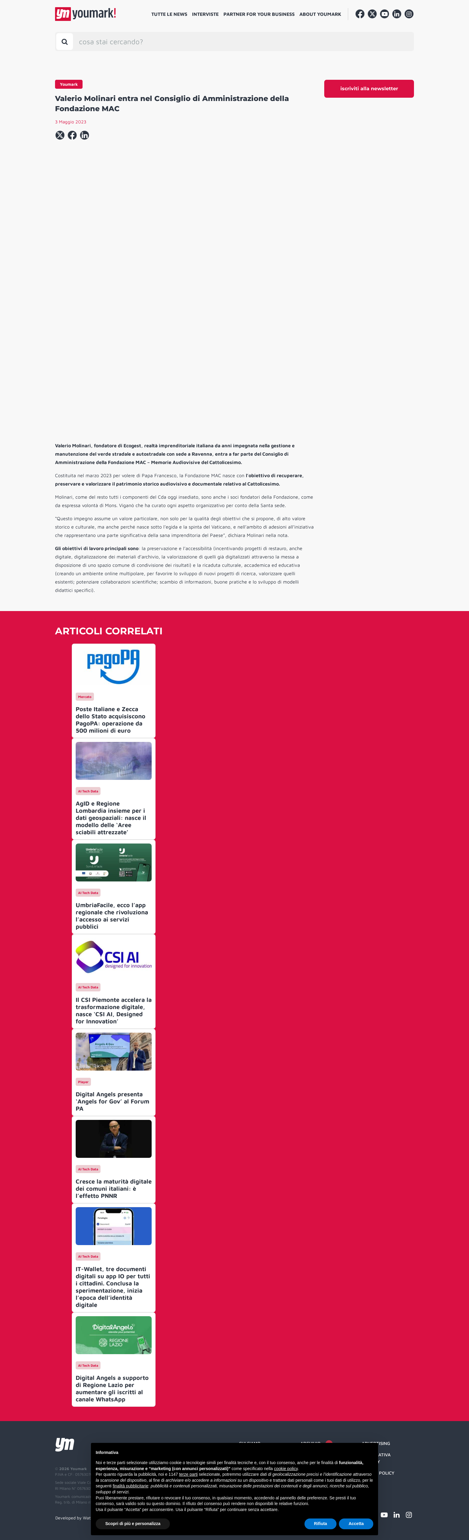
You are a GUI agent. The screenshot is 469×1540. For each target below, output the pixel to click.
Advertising (376, 1443)
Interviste (205, 14)
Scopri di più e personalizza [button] (132, 1523)
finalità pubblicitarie (130, 1486)
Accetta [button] (356, 1523)
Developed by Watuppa (77, 1517)
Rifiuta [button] (320, 1523)
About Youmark (320, 14)
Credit (369, 1484)
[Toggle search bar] (64, 41)
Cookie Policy (378, 1472)
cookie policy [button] (286, 1468)
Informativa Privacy (376, 1458)
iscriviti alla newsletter (369, 88)
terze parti (188, 1474)
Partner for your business (259, 14)
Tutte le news (169, 14)
